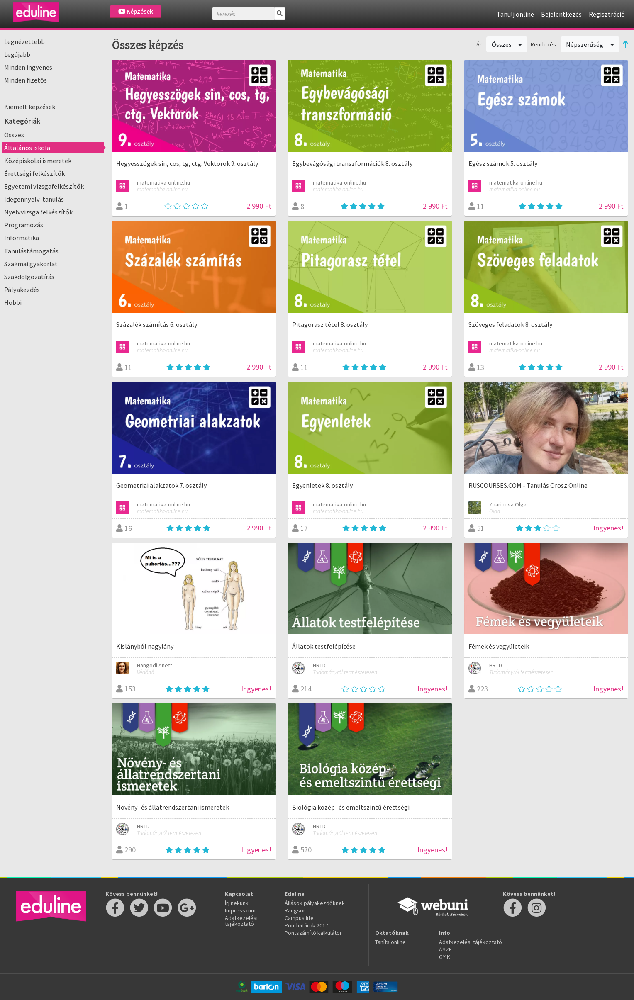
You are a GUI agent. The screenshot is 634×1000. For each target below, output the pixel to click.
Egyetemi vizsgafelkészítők (44, 186)
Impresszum (240, 910)
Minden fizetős (25, 80)
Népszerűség (590, 44)
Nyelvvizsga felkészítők (38, 212)
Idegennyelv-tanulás (34, 199)
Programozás (23, 225)
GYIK (444, 957)
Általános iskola (27, 148)
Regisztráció (607, 14)
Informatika (21, 238)
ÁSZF (445, 949)
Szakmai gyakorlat (31, 264)
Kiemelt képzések (29, 106)
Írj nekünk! (237, 903)
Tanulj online (515, 14)
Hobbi (13, 302)
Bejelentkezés (561, 14)
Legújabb (17, 54)
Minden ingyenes (28, 67)
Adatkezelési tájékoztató (241, 920)
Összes (14, 135)
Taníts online (390, 942)
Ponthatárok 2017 (306, 925)
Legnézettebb (24, 41)
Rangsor (295, 910)
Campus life (299, 918)
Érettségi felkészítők (34, 173)
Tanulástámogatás (31, 251)
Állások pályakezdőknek (315, 903)
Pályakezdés (22, 289)
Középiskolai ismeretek (37, 160)
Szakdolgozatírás (29, 277)
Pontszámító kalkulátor (313, 933)
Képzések (135, 11)
